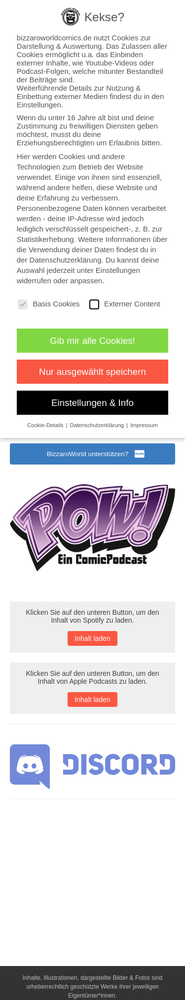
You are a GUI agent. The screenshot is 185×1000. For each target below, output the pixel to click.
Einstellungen (118, 270)
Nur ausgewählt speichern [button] (92, 372)
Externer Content (124, 304)
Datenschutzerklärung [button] (98, 425)
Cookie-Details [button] (46, 425)
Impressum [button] (144, 425)
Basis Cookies (48, 304)
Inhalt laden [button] (92, 638)
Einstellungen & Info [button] (92, 403)
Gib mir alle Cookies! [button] (92, 340)
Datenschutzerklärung (66, 260)
